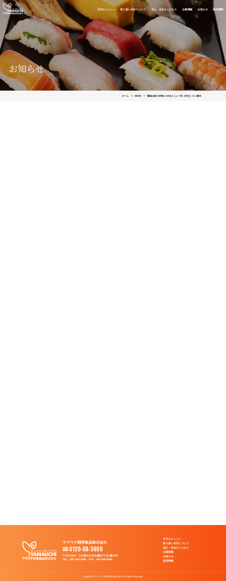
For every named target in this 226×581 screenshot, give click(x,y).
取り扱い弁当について (133, 9)
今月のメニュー (106, 9)
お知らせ (202, 9)
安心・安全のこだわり (164, 9)
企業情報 (187, 9)
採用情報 (218, 9)
